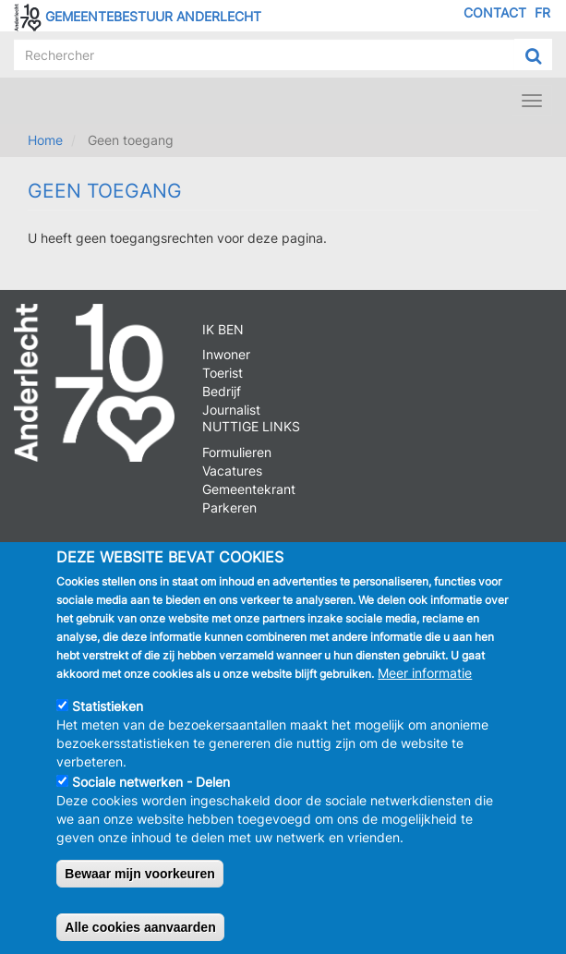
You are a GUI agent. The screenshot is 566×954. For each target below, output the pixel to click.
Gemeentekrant (248, 489)
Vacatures (232, 470)
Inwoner (226, 354)
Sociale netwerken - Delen (151, 784)
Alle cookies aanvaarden (140, 930)
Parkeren (229, 507)
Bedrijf (221, 391)
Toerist (222, 372)
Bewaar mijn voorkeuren (140, 876)
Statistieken (107, 709)
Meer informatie (425, 675)
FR (542, 12)
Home (45, 140)
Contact (495, 12)
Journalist (231, 409)
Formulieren (236, 452)
